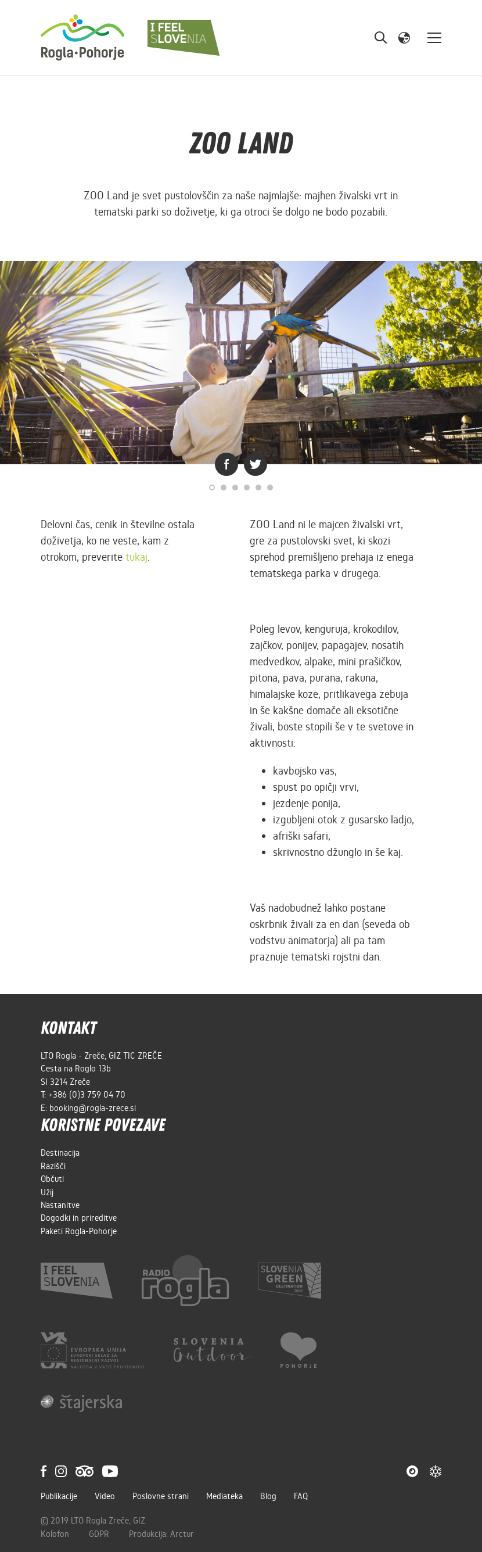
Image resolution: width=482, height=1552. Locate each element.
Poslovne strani (160, 1496)
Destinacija (60, 1153)
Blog (268, 1496)
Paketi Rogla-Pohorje (79, 1231)
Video (105, 1496)
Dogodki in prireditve (79, 1218)
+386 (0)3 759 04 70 (86, 1094)
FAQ (301, 1496)
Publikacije (59, 1496)
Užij (47, 1192)
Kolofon (56, 1534)
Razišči (53, 1166)
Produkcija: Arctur (161, 1534)
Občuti (52, 1179)
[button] (404, 37)
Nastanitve (60, 1205)
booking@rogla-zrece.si (92, 1108)
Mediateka (224, 1496)
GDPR (100, 1534)
